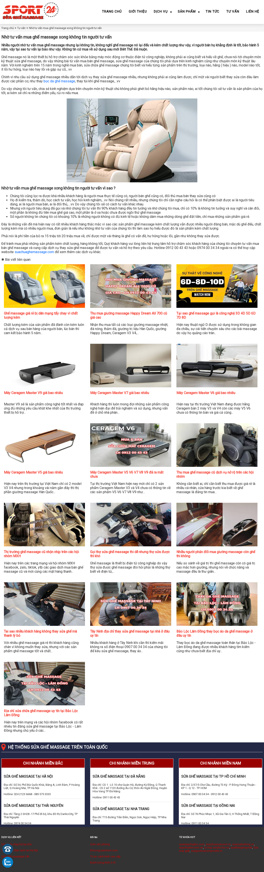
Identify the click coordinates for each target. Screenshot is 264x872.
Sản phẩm (187, 12)
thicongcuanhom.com (104, 850)
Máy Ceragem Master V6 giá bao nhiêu (205, 393)
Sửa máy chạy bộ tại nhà (16, 844)
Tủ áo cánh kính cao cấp (105, 856)
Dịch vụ (161, 12)
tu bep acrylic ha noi (216, 847)
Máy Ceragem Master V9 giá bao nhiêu (33, 393)
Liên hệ (252, 12)
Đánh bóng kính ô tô (103, 862)
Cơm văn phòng (100, 844)
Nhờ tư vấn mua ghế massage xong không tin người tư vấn (65, 28)
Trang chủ (112, 12)
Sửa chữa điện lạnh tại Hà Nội (19, 850)
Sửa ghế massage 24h (15, 856)
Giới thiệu (138, 12)
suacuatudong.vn (243, 844)
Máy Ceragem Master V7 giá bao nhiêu (119, 393)
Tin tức (212, 12)
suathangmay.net (241, 847)
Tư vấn (232, 12)
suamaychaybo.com (192, 844)
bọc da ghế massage (59, 81)
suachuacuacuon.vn (218, 844)
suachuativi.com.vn (191, 847)
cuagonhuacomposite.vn (206, 850)
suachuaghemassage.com (34, 252)
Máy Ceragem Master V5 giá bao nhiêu (33, 472)
